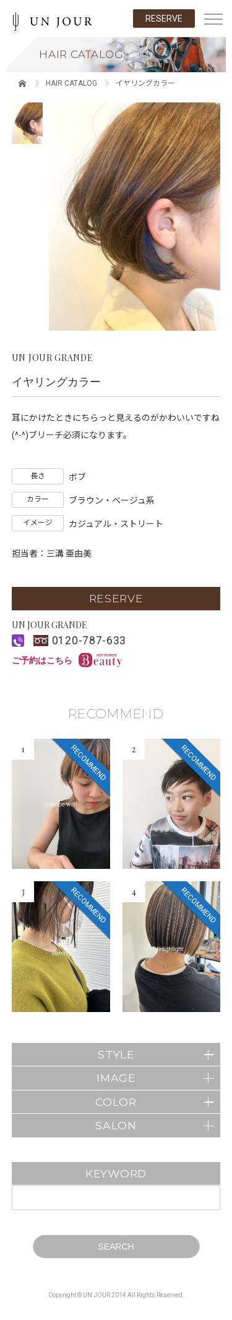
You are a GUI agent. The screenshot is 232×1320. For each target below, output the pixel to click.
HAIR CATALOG (71, 83)
